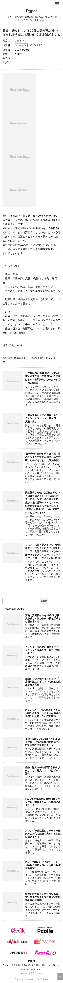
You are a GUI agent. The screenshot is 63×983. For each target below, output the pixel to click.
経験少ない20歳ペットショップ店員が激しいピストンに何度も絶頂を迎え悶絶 (42, 681)
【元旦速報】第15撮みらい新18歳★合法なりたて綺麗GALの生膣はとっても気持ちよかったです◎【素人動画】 (42, 377)
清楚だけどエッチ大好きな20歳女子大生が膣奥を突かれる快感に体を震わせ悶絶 (42, 896)
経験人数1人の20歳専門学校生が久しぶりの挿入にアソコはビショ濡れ (42, 770)
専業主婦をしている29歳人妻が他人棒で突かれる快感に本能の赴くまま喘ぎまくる (31, 33)
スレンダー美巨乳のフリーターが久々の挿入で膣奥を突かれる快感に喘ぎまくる (42, 833)
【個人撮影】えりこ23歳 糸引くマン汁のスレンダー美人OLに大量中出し (42, 418)
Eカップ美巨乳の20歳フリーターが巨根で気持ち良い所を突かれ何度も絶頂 (42, 865)
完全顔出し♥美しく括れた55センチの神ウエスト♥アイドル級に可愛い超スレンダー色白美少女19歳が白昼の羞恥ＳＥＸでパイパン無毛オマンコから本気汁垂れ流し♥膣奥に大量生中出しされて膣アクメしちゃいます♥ (42, 502)
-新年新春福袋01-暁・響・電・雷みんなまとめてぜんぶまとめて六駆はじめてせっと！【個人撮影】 (42, 457)
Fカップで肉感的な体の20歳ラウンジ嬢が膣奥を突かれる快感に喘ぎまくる (42, 802)
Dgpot (31, 11)
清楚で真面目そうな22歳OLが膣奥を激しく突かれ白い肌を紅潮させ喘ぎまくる (42, 618)
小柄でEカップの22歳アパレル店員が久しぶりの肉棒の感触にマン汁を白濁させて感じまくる (42, 741)
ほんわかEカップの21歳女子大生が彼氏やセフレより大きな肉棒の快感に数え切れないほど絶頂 (42, 713)
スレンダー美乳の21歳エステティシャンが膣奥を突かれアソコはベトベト (42, 650)
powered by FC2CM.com (36, 979)
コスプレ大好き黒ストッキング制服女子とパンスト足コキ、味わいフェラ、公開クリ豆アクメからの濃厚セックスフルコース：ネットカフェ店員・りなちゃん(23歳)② (42, 551)
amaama (21, 45)
